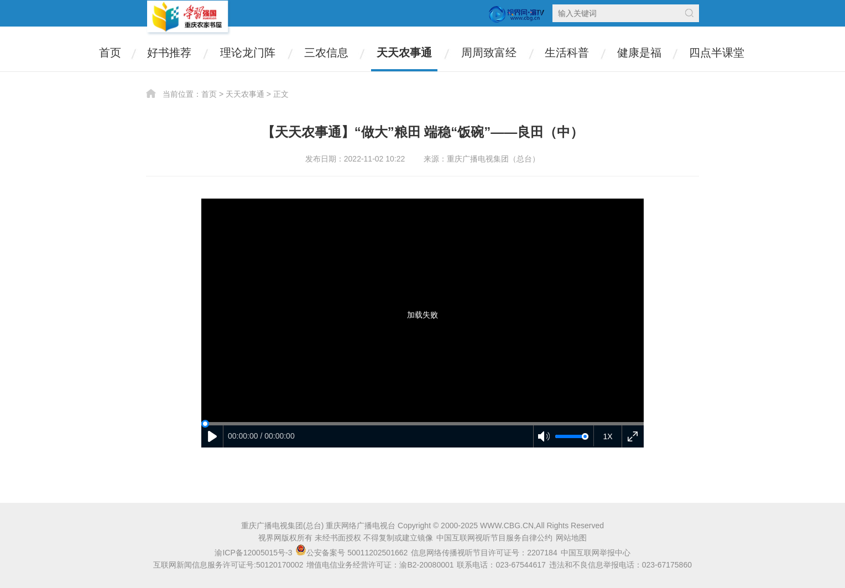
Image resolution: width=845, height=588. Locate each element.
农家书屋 (188, 18)
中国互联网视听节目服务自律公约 (494, 537)
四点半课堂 (716, 52)
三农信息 (326, 52)
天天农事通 (404, 52)
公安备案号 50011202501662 (352, 552)
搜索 (689, 13)
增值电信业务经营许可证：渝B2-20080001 (379, 564)
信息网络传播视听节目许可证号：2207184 (484, 552)
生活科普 (567, 52)
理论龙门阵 (247, 52)
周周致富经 (489, 52)
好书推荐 (169, 52)
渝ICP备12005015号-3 (253, 552)
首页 (110, 52)
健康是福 (639, 52)
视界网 (516, 14)
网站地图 (571, 537)
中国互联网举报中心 (595, 552)
